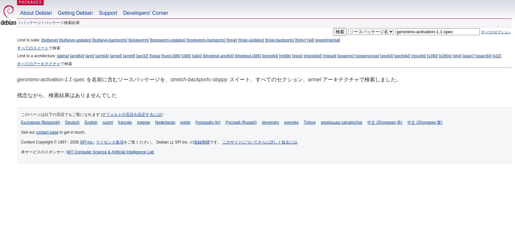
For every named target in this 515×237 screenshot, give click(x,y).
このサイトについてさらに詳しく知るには (259, 142)
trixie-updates (251, 40)
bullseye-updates (75, 40)
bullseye (49, 40)
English (91, 122)
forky (300, 40)
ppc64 (386, 56)
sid (310, 40)
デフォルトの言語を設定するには (131, 114)
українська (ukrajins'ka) (341, 122)
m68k (285, 56)
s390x (445, 56)
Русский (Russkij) (241, 122)
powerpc (346, 56)
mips (297, 56)
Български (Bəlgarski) (40, 122)
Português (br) (208, 122)
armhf (129, 56)
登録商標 (202, 142)
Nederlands (165, 122)
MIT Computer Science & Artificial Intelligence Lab (110, 152)
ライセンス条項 (109, 142)
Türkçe (309, 122)
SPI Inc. (87, 142)
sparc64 (484, 56)
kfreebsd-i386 (248, 56)
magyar (143, 122)
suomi (107, 122)
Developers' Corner (145, 13)
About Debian (36, 13)
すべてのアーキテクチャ (38, 64)
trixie (232, 40)
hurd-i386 (171, 56)
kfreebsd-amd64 (218, 56)
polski (185, 122)
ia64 (197, 56)
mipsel (329, 56)
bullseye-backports (109, 40)
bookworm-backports (206, 40)
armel (116, 56)
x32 (497, 56)
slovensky (270, 122)
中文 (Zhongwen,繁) (424, 122)
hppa (154, 56)
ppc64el (402, 56)
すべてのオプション (496, 32)
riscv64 (419, 56)
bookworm (138, 40)
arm (89, 56)
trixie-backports (279, 40)
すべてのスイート (33, 48)
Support (108, 13)
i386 (186, 56)
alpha (63, 56)
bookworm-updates (168, 40)
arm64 (102, 56)
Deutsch (72, 122)
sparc (468, 56)
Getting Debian (75, 13)
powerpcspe (367, 56)
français (125, 122)
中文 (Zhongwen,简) (384, 122)
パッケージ (31, 22)
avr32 (142, 56)
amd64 (77, 56)
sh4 (457, 56)
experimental (327, 40)
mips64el (313, 56)
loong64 (270, 56)
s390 (432, 56)
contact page (47, 132)
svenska (291, 122)
